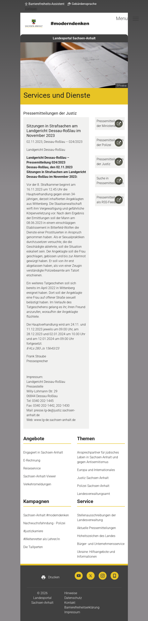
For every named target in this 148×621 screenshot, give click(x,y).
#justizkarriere (33, 531)
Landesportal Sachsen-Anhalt (74, 38)
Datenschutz (73, 598)
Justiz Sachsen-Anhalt (93, 478)
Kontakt (69, 603)
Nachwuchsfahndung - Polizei (44, 523)
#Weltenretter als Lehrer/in (41, 539)
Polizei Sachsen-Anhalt (93, 486)
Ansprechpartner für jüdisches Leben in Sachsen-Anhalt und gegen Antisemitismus (98, 457)
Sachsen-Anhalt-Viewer (39, 476)
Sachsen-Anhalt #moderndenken (46, 515)
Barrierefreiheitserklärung (81, 607)
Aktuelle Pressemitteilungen (96, 528)
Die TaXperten (33, 547)
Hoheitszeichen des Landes (96, 536)
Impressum (72, 612)
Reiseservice (32, 468)
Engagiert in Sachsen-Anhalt (43, 452)
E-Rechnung (31, 460)
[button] (44, 4)
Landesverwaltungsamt (93, 494)
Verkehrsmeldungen (37, 484)
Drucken (50, 577)
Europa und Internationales (96, 470)
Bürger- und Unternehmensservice (100, 544)
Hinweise (70, 593)
